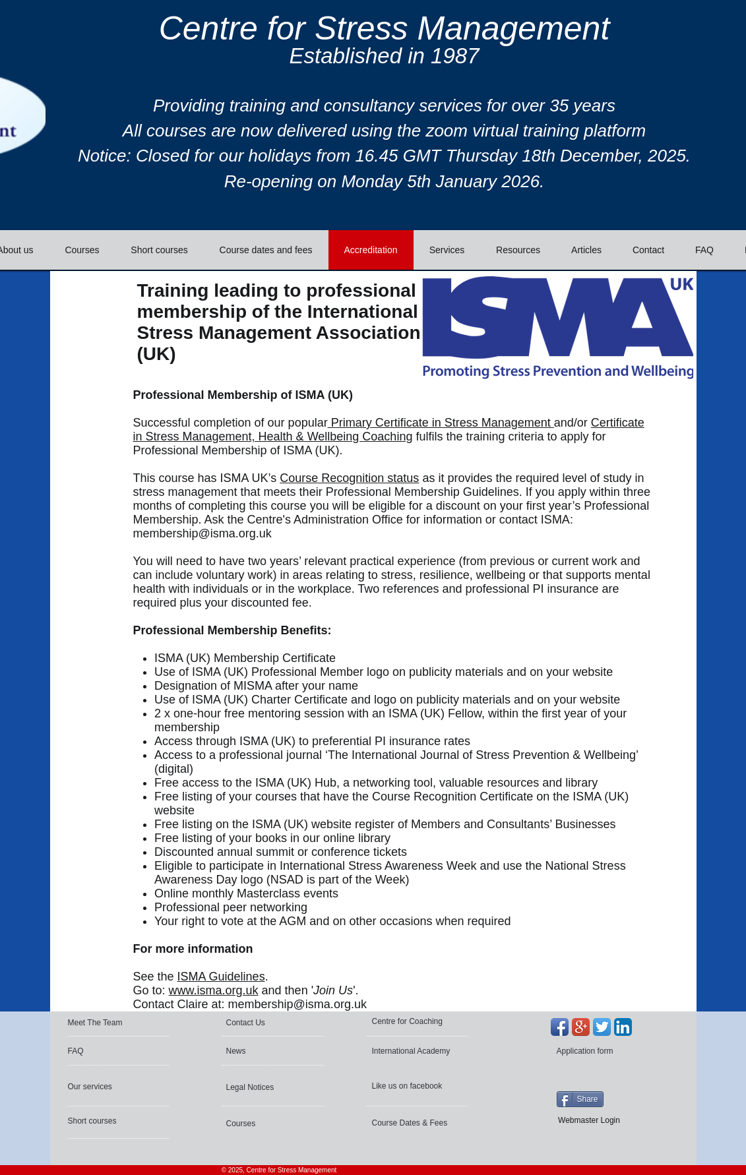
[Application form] (592, 1051)
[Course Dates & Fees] (412, 1123)
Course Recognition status (349, 478)
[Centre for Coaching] (412, 1021)
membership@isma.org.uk (202, 533)
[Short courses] (103, 1121)
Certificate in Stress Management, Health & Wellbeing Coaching (388, 429)
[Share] (580, 1099)
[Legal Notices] (261, 1087)
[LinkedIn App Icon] (623, 1027)
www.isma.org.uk (214, 990)
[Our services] (103, 1087)
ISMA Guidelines (221, 976)
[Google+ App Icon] (581, 1027)
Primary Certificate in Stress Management (441, 422)
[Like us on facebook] (409, 1086)
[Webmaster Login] (589, 1120)
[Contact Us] (258, 1023)
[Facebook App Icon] (560, 1027)
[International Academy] (413, 1051)
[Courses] (261, 1123)
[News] (264, 1051)
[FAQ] (107, 1051)
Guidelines (491, 491)
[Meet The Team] (118, 1023)
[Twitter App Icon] (602, 1027)
